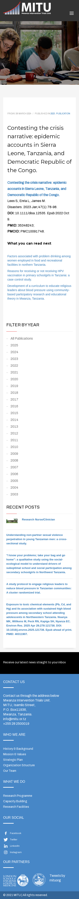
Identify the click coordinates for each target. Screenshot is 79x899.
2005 (14, 481)
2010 (14, 447)
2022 (14, 365)
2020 (14, 379)
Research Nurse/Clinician (38, 519)
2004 (14, 487)
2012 (14, 433)
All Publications (22, 338)
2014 (14, 420)
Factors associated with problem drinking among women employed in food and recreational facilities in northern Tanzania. (39, 260)
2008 (14, 460)
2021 (14, 372)
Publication (63, 113)
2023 (53, 113)
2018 (14, 392)
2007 (14, 467)
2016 (14, 406)
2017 (14, 399)
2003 (14, 494)
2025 (14, 345)
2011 (14, 440)
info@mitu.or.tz (14, 719)
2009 (14, 453)
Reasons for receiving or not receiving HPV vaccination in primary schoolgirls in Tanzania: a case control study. (38, 275)
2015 (14, 413)
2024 (14, 352)
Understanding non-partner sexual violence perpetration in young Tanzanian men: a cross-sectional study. (36, 539)
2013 (14, 426)
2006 (14, 474)
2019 (14, 386)
